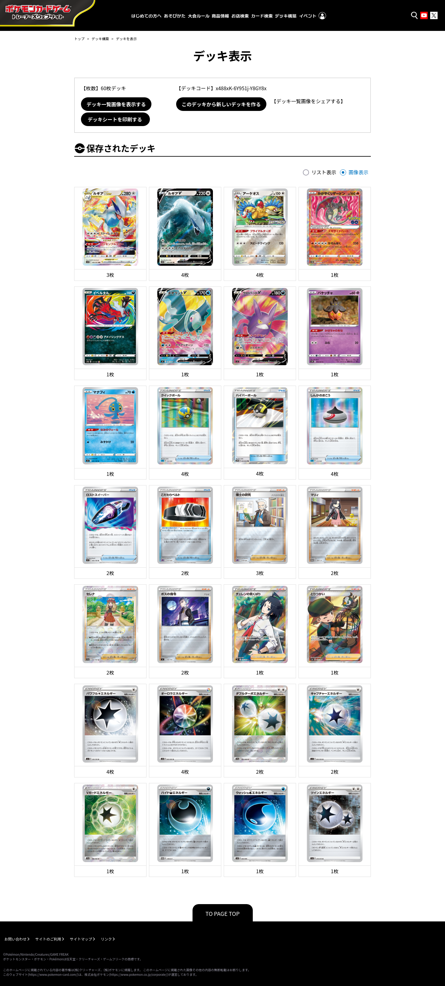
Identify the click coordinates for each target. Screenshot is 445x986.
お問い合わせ (15, 939)
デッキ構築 (100, 38)
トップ (79, 38)
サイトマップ (81, 939)
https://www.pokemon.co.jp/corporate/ (138, 974)
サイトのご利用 (48, 939)
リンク (106, 939)
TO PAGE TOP (223, 913)
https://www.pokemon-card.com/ (53, 974)
